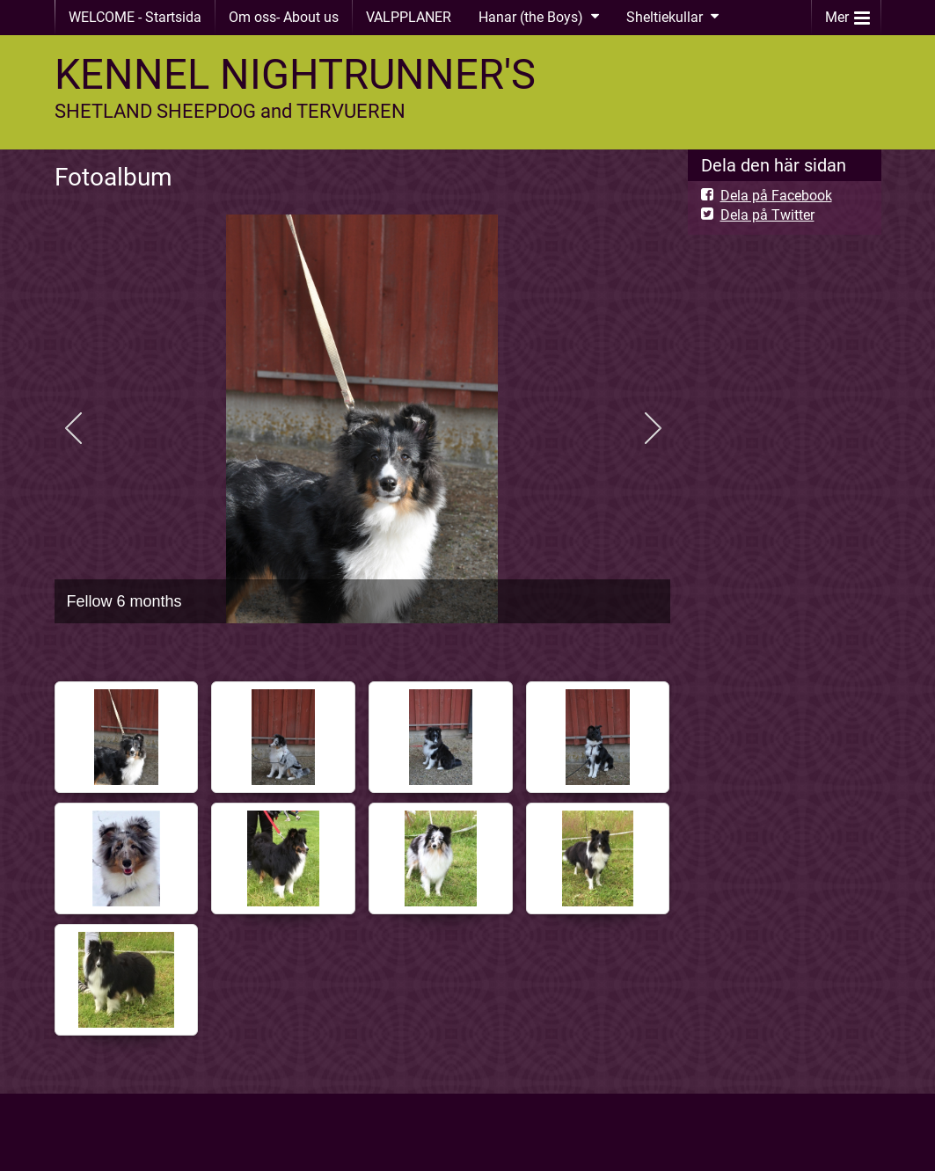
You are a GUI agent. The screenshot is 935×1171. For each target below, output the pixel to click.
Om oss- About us (284, 17)
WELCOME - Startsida (135, 17)
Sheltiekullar (664, 17)
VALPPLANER (408, 17)
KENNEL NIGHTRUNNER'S (295, 74)
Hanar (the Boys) (530, 17)
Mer (847, 13)
